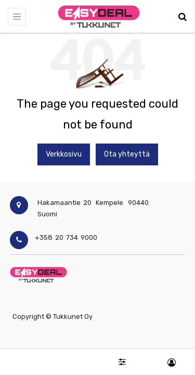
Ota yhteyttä (127, 154)
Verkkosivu (64, 154)
